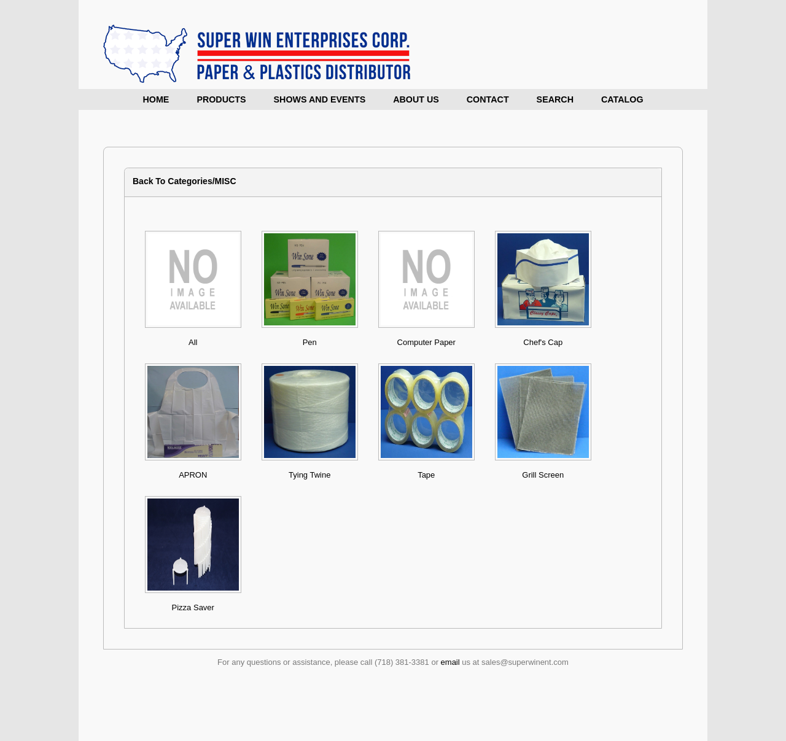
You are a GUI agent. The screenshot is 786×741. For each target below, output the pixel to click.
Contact (488, 99)
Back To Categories (172, 181)
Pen (310, 342)
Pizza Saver (193, 607)
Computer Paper (426, 342)
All (193, 342)
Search (555, 99)
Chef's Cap (542, 342)
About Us (416, 99)
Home (156, 99)
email (450, 662)
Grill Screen (543, 474)
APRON (193, 474)
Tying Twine (309, 474)
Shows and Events (320, 99)
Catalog (622, 99)
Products (221, 99)
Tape (426, 474)
